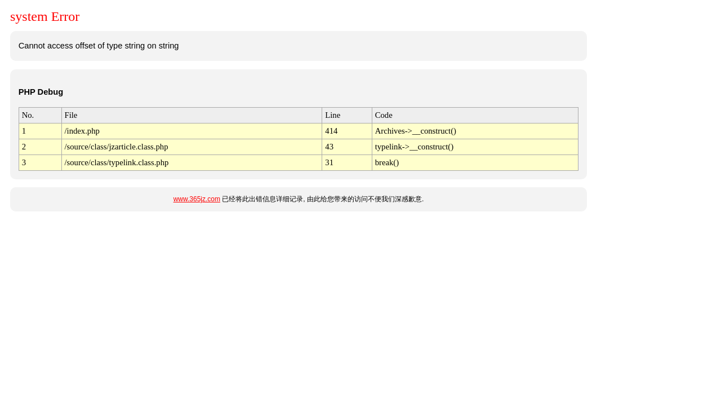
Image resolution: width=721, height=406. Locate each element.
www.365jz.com (196, 199)
